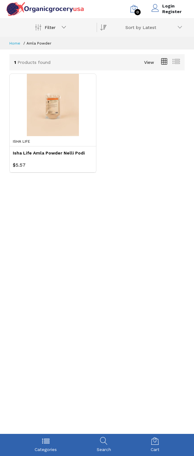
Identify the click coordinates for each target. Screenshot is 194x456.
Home (14, 43)
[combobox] (152, 27)
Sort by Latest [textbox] (140, 27)
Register (172, 11)
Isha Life (21, 141)
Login (168, 5)
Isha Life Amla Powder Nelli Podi (49, 152)
